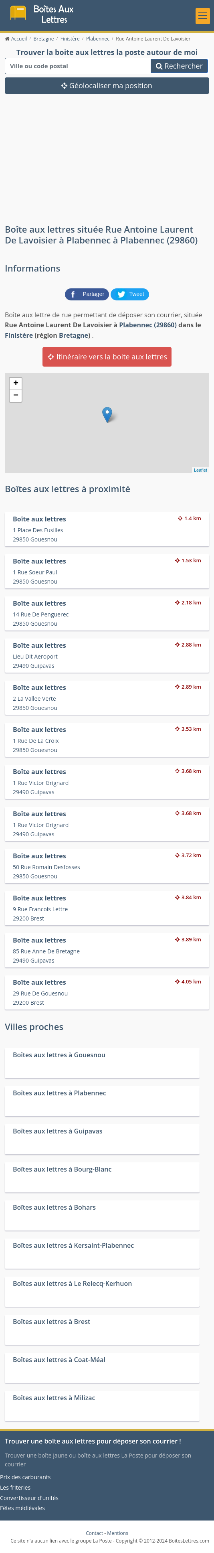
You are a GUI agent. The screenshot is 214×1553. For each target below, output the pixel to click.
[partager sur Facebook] (88, 293)
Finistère (19, 335)
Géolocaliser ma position (106, 86)
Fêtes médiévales (22, 1508)
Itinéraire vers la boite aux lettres (107, 357)
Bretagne (73, 335)
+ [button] (15, 384)
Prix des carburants (25, 1477)
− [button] (15, 396)
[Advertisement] (107, 164)
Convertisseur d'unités (29, 1498)
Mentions (117, 1533)
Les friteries (15, 1487)
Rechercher (179, 66)
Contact (94, 1533)
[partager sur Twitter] (130, 293)
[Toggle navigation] (203, 16)
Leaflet (200, 470)
